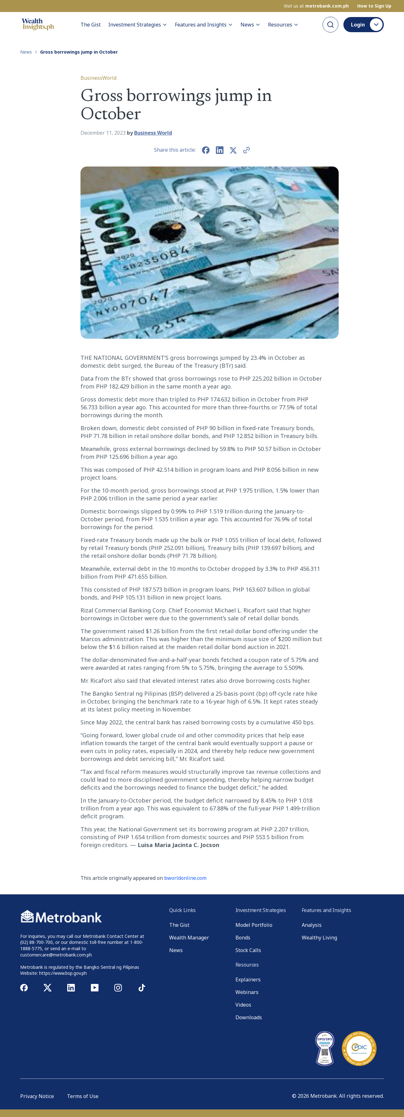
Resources (283, 24)
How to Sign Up (374, 6)
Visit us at (316, 6)
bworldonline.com (185, 877)
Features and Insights (204, 24)
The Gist (90, 24)
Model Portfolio (253, 924)
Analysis (312, 924)
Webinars (246, 992)
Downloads (248, 1017)
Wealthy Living (319, 937)
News (250, 24)
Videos (243, 1004)
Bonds (242, 937)
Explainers (248, 979)
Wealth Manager (189, 937)
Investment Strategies (137, 24)
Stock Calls (248, 950)
